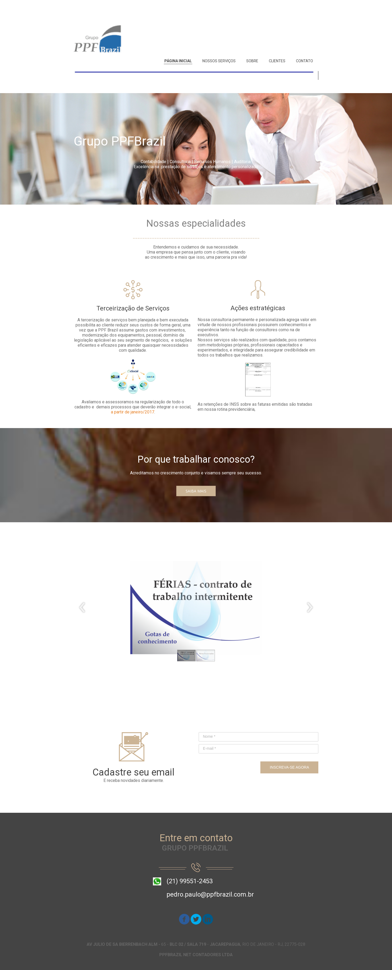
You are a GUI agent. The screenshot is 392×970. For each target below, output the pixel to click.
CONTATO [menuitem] (304, 61)
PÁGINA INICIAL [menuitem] (178, 61)
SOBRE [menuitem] (252, 61)
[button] (196, 491)
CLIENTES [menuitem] (277, 61)
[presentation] (82, 607)
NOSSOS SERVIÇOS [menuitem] (219, 61)
